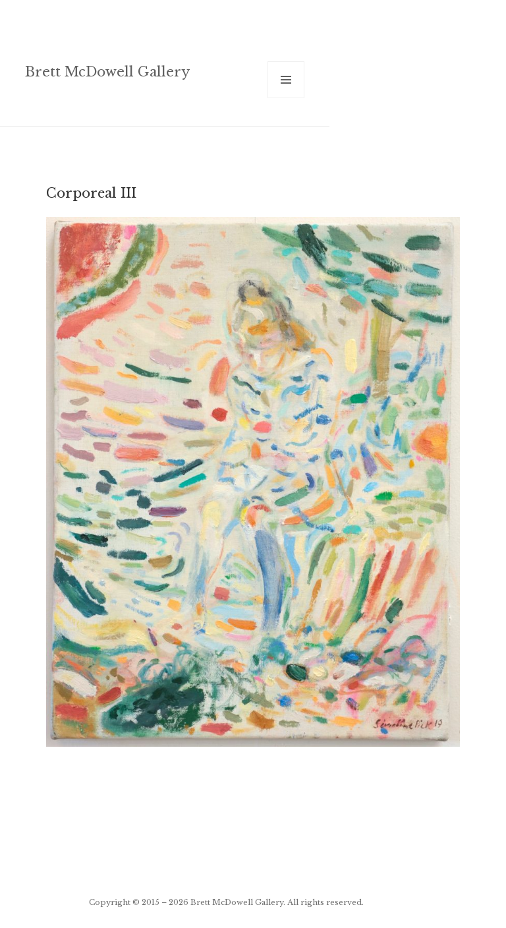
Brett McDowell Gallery (107, 71)
